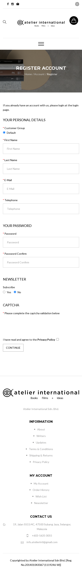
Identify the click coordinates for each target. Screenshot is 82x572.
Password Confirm (15, 253)
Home (28, 74)
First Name (10, 140)
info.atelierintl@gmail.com (39, 542)
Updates (41, 442)
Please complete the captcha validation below (32, 313)
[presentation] (32, 323)
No (17, 292)
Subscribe (9, 287)
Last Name (10, 160)
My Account (41, 483)
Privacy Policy (41, 462)
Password (10, 233)
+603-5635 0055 (39, 535)
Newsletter (41, 503)
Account (39, 74)
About (41, 429)
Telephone (11, 200)
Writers (41, 436)
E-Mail (8, 180)
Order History (41, 489)
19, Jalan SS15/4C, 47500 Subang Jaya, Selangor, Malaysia (37, 526)
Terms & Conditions (41, 449)
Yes (7, 292)
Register (52, 74)
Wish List (41, 496)
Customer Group (14, 128)
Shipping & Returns (41, 455)
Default (11, 132)
